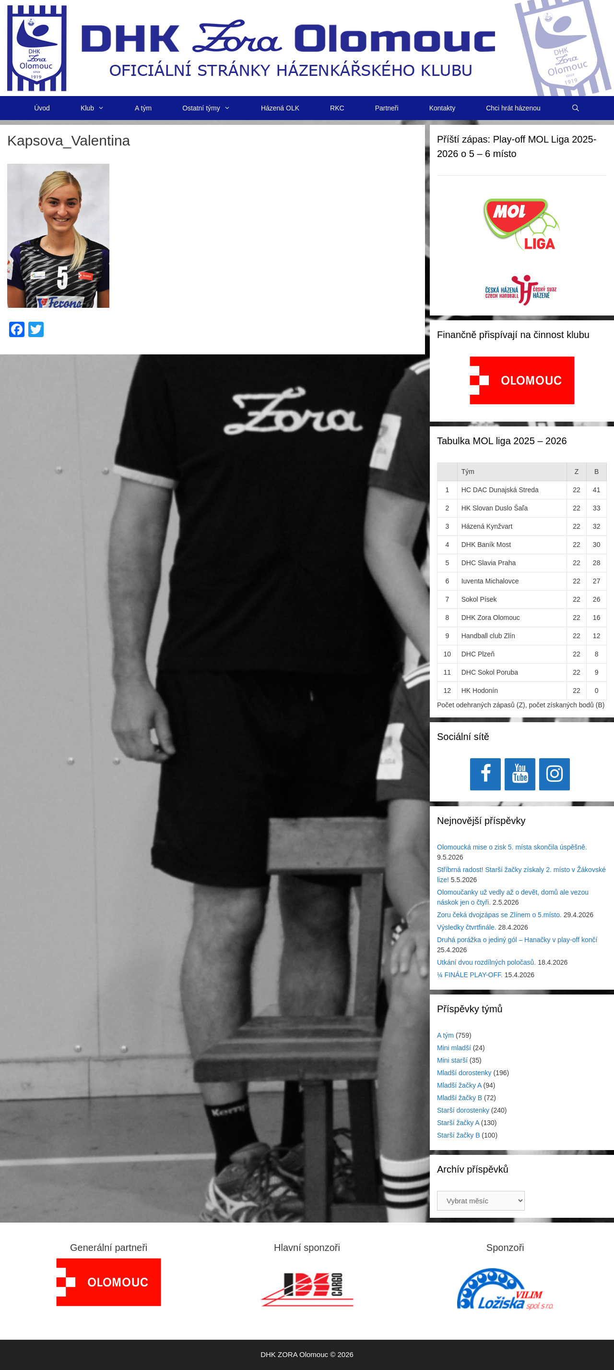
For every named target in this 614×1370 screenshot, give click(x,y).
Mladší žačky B (459, 1098)
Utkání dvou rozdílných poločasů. (486, 962)
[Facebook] (485, 774)
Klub (100, 108)
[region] (522, 385)
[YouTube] (520, 774)
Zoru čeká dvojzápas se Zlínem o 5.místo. (499, 915)
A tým (143, 108)
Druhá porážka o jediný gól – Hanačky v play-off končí (517, 940)
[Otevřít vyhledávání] (575, 108)
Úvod (42, 108)
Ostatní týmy (214, 108)
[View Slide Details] (522, 380)
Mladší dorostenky (464, 1073)
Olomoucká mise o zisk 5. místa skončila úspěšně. (512, 847)
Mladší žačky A (459, 1085)
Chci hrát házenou (513, 108)
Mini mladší (454, 1048)
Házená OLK (280, 108)
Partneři (387, 108)
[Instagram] (554, 774)
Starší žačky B (458, 1135)
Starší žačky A (458, 1123)
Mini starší (452, 1060)
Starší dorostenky (463, 1110)
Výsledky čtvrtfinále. (466, 927)
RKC (337, 108)
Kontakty (442, 108)
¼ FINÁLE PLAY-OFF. (470, 975)
